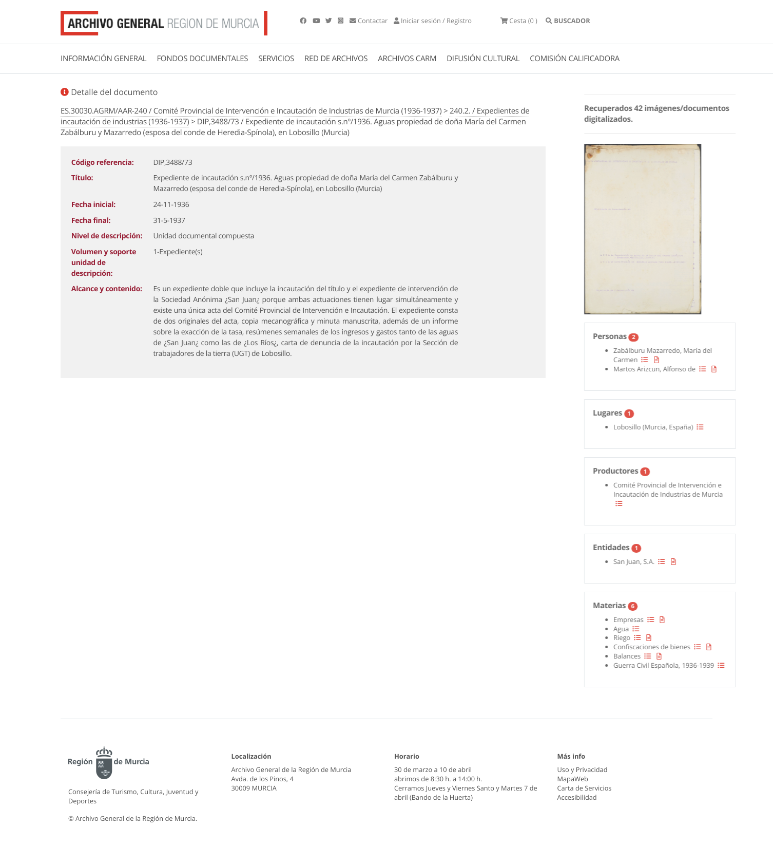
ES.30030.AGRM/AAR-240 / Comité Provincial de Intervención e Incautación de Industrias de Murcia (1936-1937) (251, 111)
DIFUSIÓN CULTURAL (483, 58)
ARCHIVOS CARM (407, 58)
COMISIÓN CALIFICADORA (575, 58)
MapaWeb (572, 778)
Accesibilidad (577, 797)
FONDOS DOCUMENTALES (202, 58)
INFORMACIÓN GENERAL (103, 58)
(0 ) (518, 20)
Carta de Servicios (584, 788)
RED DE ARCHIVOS (336, 58)
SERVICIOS (276, 58)
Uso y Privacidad (582, 769)
